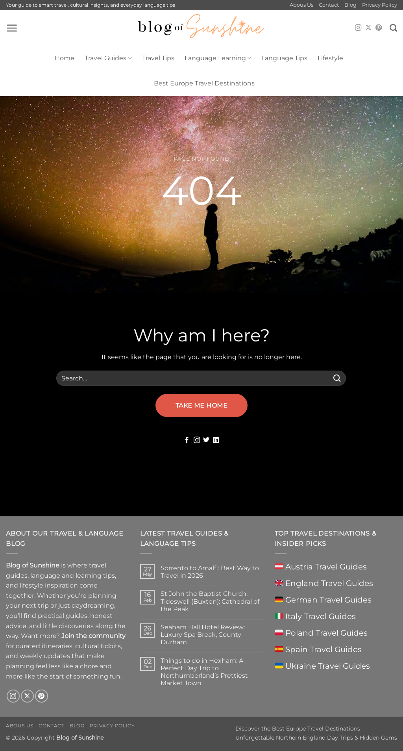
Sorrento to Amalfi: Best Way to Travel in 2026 (210, 571)
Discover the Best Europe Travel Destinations (297, 728)
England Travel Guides (324, 583)
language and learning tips (72, 575)
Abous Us (301, 5)
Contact (329, 5)
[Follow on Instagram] (358, 28)
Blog (350, 5)
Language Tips (284, 58)
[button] (12, 28)
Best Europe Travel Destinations (204, 83)
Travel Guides (108, 58)
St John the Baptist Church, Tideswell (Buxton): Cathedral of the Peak (210, 601)
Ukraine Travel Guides (322, 666)
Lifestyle (330, 58)
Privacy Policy (379, 5)
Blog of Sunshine (80, 737)
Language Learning (218, 58)
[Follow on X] (368, 28)
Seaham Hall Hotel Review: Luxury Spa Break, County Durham (203, 634)
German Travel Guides (323, 600)
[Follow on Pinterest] (378, 28)
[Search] (393, 27)
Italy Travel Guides (315, 616)
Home (64, 58)
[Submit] (337, 378)
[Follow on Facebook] (187, 440)
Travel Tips (158, 58)
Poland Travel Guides (321, 633)
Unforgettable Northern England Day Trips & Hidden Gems (316, 737)
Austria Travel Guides (321, 566)
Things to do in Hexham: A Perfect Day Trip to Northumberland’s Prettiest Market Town (204, 672)
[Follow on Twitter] (206, 440)
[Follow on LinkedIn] (216, 440)
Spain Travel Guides (318, 649)
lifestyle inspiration (49, 585)
